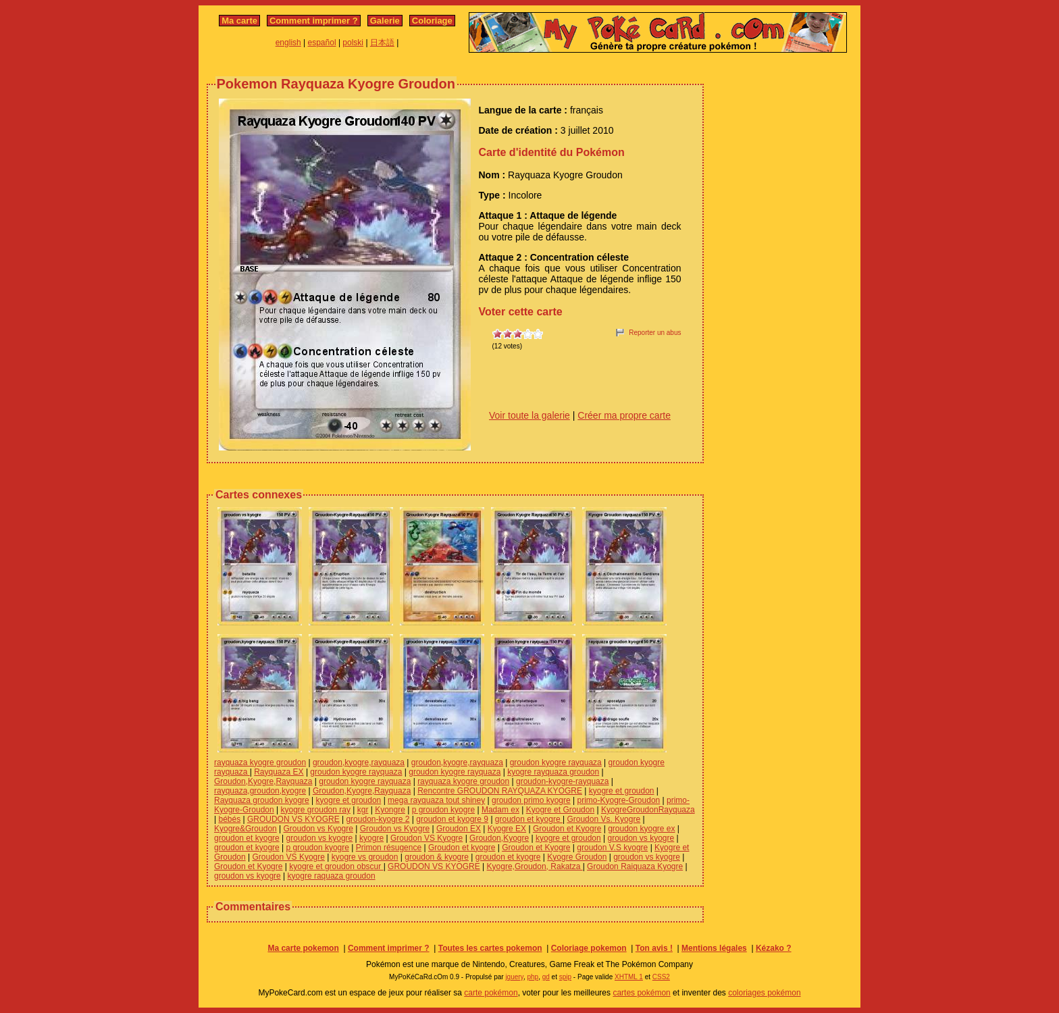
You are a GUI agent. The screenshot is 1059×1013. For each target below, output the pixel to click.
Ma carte (239, 21)
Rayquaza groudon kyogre (261, 800)
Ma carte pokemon (302, 948)
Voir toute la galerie (529, 415)
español (322, 42)
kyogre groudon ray (316, 809)
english (288, 42)
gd (546, 977)
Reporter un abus (655, 332)
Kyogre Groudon (576, 857)
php (532, 977)
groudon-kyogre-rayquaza (562, 781)
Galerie (385, 21)
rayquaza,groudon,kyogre (260, 791)
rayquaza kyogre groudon (260, 762)
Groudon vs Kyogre (318, 828)
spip (565, 977)
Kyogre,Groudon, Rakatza (535, 866)
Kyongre (390, 809)
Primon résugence (388, 847)
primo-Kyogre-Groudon (619, 800)
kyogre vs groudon (365, 857)
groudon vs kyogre (319, 838)
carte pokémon (490, 992)
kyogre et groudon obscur (336, 866)
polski (352, 42)
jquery (514, 977)
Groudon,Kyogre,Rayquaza (263, 781)
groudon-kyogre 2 (377, 819)
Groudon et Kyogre (567, 828)
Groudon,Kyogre (499, 838)
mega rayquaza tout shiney (436, 800)
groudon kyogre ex (641, 828)
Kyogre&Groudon (245, 828)
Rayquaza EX (278, 772)
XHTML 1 (629, 977)
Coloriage (432, 21)
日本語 (382, 42)
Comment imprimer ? (313, 21)
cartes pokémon (641, 992)
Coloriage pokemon (589, 948)
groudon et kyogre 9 (452, 819)
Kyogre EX (507, 828)
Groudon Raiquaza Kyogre (635, 866)
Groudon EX (458, 828)
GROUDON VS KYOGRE (293, 819)
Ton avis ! (654, 948)
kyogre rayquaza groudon (553, 772)
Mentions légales (714, 948)
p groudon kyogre (443, 809)
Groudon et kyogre (461, 847)
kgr (363, 809)
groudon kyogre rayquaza (556, 762)
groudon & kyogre (437, 857)
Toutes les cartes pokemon (490, 948)
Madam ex (500, 809)
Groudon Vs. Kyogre (603, 819)
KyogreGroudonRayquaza (648, 809)
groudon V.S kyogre (612, 847)
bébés (229, 819)
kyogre (371, 838)
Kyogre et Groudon (560, 809)
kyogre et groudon (621, 791)
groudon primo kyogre (531, 800)
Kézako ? (774, 948)
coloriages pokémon (764, 992)
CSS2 (661, 977)
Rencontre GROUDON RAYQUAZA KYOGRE (499, 791)
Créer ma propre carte (624, 415)
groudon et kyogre (529, 819)
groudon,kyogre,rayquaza (359, 762)
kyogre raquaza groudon (332, 876)
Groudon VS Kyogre (426, 838)
